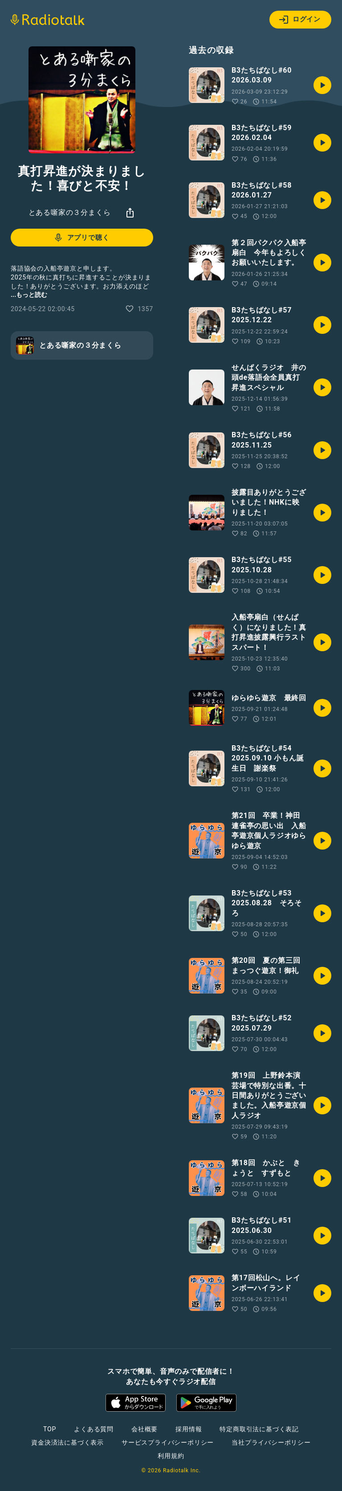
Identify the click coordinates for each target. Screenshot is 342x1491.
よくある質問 (94, 1429)
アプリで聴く (81, 237)
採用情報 (188, 1429)
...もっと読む (29, 294)
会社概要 (144, 1429)
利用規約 (171, 1455)
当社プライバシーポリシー (271, 1442)
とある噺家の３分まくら (69, 212)
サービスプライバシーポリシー (168, 1442)
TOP (49, 1429)
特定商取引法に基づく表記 (259, 1429)
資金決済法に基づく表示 (67, 1442)
